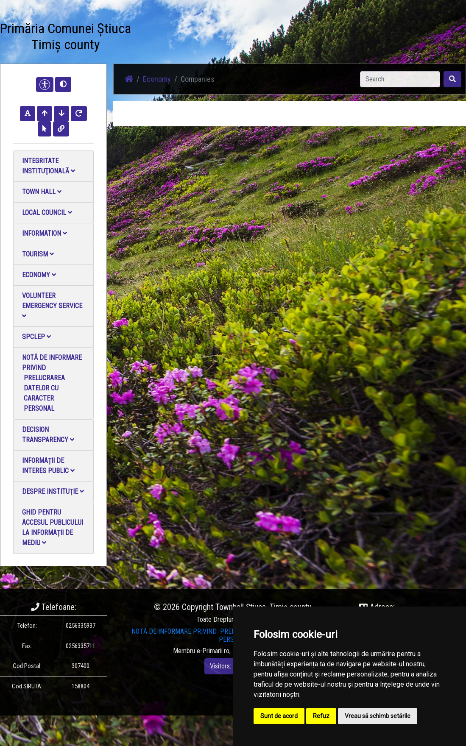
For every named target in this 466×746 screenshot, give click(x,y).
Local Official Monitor (280, 38)
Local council (47, 213)
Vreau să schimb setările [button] (377, 716)
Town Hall (41, 192)
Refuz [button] (321, 716)
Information (44, 233)
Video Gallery (218, 33)
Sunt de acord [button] (279, 716)
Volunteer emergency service (52, 305)
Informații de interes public (48, 466)
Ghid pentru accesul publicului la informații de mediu (52, 527)
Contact (248, 28)
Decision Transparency (48, 435)
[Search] (400, 79)
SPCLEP (36, 337)
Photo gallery (189, 33)
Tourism (38, 254)
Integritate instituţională (48, 166)
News (162, 28)
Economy (39, 275)
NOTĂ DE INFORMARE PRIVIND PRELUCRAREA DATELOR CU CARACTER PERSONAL (52, 383)
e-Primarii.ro (213, 651)
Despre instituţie (53, 491)
